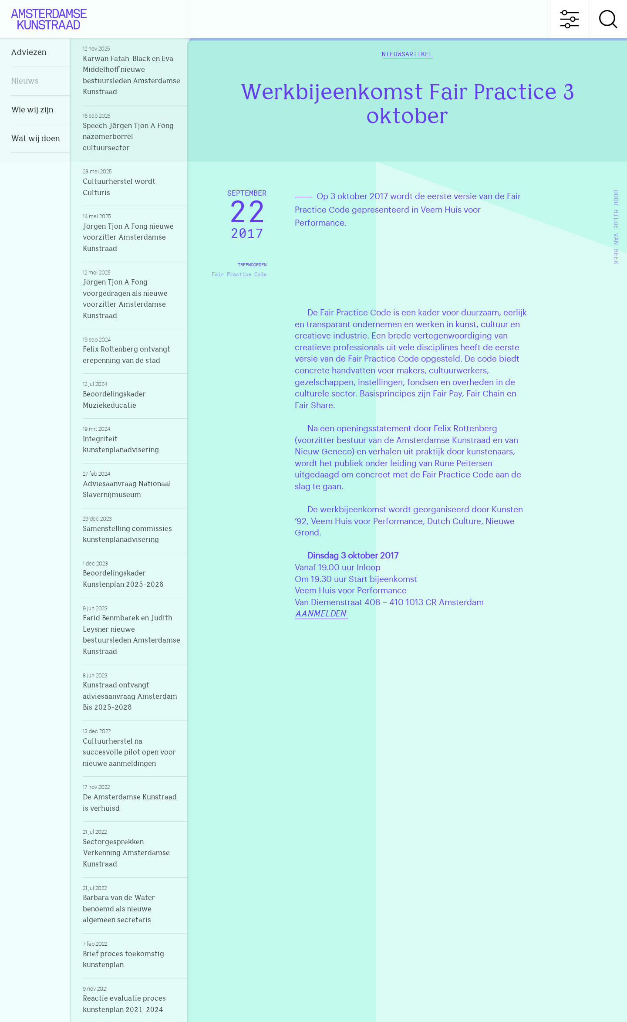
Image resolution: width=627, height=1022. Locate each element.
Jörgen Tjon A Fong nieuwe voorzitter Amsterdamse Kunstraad (131, 233)
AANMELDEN (321, 614)
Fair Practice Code (239, 274)
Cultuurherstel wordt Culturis (131, 182)
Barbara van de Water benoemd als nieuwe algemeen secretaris (131, 904)
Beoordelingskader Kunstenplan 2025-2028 (131, 574)
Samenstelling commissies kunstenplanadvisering (131, 529)
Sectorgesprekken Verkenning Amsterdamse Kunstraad (131, 848)
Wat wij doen (35, 139)
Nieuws (25, 82)
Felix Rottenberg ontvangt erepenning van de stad (131, 350)
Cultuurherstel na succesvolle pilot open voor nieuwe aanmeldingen (131, 748)
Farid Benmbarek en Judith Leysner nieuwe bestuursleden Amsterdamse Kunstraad (131, 630)
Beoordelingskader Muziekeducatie (131, 394)
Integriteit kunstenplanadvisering (131, 439)
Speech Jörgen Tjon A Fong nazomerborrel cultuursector (131, 132)
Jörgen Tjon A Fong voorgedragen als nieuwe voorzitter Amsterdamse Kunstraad (131, 294)
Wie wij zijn (32, 110)
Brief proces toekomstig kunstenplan (131, 954)
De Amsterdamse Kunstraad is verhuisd (131, 797)
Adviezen (29, 53)
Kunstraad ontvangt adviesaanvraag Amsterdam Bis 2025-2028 (131, 692)
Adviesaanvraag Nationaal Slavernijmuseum (131, 484)
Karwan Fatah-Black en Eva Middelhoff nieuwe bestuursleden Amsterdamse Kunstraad (131, 70)
